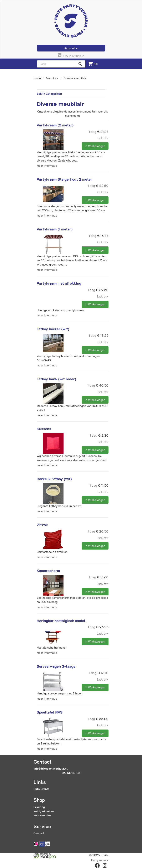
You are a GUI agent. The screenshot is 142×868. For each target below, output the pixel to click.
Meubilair (52, 78)
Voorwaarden (42, 815)
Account (71, 48)
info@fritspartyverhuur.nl (51, 768)
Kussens (44, 428)
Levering (39, 807)
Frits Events (42, 789)
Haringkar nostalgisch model (61, 620)
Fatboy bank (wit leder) (56, 378)
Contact (39, 833)
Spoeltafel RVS (49, 712)
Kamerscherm (48, 570)
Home (37, 78)
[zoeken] (80, 63)
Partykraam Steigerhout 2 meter (64, 179)
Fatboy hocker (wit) (53, 328)
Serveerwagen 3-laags (56, 666)
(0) (93, 63)
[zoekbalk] (56, 63)
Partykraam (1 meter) (54, 228)
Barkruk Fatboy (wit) (54, 478)
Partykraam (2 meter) (55, 124)
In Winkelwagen (95, 146)
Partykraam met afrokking (59, 283)
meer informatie (47, 166)
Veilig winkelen (44, 811)
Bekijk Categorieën (71, 93)
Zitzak (42, 524)
